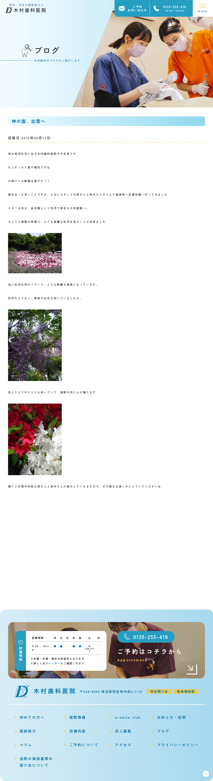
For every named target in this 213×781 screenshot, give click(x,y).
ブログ (163, 731)
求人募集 (123, 731)
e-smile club (128, 717)
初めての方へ (32, 717)
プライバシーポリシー (178, 744)
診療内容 (77, 731)
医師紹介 (28, 731)
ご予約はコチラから (157, 655)
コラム (26, 744)
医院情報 (77, 717)
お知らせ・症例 (171, 717)
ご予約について (83, 744)
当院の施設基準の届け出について (36, 762)
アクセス (123, 744)
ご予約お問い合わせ (137, 8)
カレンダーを (54, 663)
